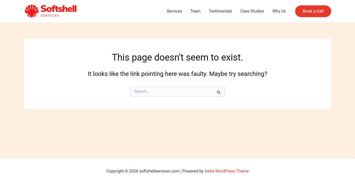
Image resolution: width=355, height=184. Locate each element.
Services (174, 11)
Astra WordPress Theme (227, 171)
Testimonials (220, 11)
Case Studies (252, 11)
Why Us (279, 11)
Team (195, 11)
